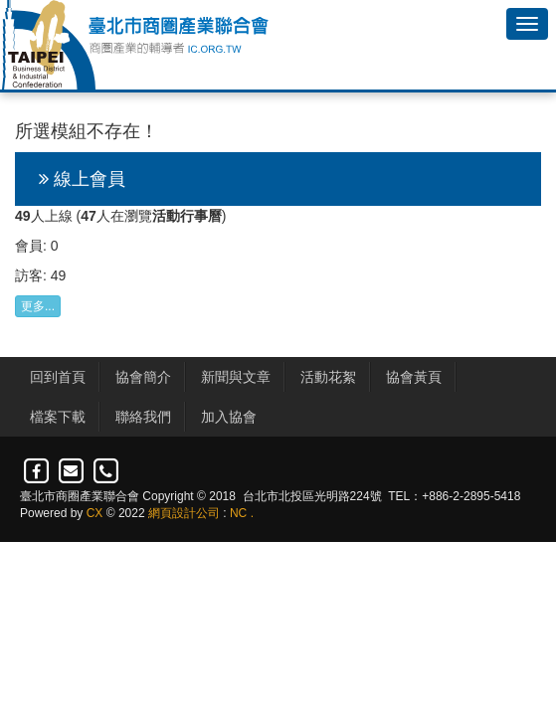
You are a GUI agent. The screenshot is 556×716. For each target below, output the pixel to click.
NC (238, 513)
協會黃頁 (414, 377)
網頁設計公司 (184, 513)
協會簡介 (143, 377)
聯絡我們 (143, 417)
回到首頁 (58, 377)
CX (95, 513)
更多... (38, 306)
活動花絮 (328, 377)
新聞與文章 (236, 377)
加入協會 (229, 417)
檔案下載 (58, 417)
